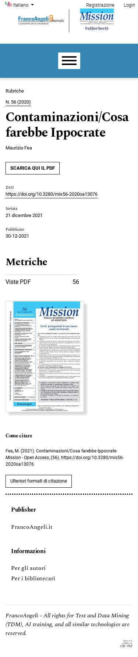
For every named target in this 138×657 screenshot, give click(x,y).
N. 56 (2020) (18, 102)
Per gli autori (28, 568)
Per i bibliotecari (33, 578)
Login (129, 5)
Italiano (24, 4)
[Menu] (69, 61)
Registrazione (100, 5)
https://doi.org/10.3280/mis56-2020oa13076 (52, 194)
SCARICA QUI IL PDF (32, 168)
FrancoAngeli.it (32, 527)
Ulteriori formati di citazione (38, 481)
